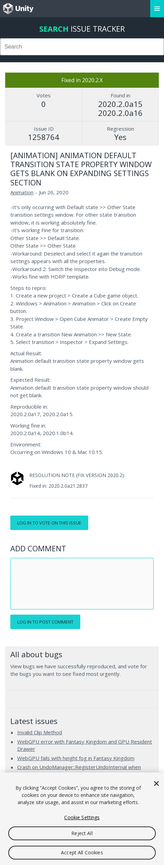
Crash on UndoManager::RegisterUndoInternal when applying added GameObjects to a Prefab (79, 771)
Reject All (81, 833)
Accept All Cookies (82, 852)
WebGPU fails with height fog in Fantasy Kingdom (75, 758)
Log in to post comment (45, 622)
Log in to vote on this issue (49, 523)
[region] (82, 818)
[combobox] (82, 47)
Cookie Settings (82, 817)
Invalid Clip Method (39, 732)
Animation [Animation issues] (21, 192)
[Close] (156, 783)
